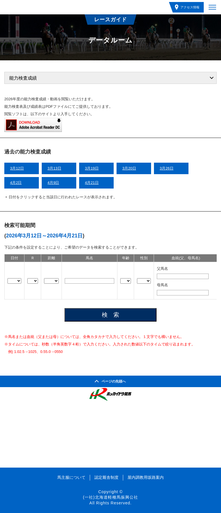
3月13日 (54, 168)
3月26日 (167, 168)
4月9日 (53, 182)
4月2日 (16, 182)
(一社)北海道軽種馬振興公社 (110, 497)
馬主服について (71, 477)
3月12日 (17, 168)
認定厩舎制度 (106, 477)
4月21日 (92, 182)
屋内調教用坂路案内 (145, 477)
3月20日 (129, 168)
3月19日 (92, 168)
